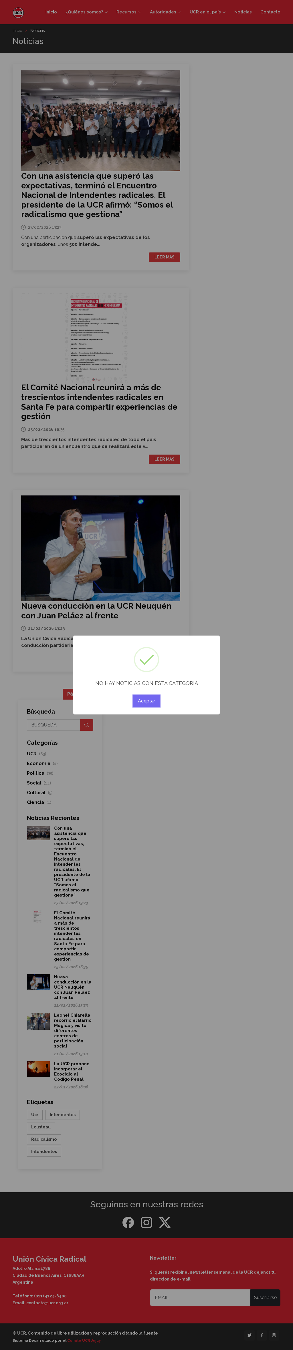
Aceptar (146, 701)
